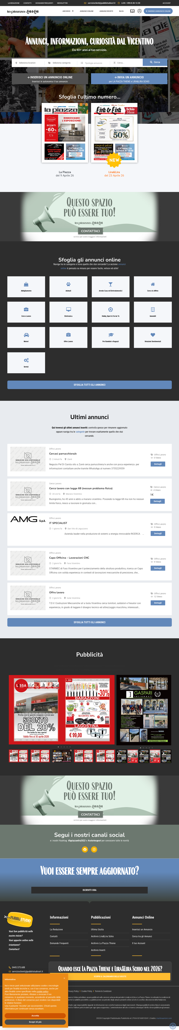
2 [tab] (61, 750)
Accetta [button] (35, 1015)
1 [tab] (58, 750)
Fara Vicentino (73, 567)
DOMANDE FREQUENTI (44, 3)
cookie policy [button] (42, 991)
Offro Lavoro (55, 452)
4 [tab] (67, 750)
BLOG (121, 11)
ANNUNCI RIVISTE (106, 11)
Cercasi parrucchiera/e (63, 457)
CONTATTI (27, 3)
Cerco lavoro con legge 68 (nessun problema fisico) (80, 492)
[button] (64, 978)
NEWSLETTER (62, 3)
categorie (80, 439)
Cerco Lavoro (55, 487)
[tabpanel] (61, 713)
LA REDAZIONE (13, 3)
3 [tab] (64, 750)
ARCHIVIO (68, 11)
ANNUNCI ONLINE (86, 11)
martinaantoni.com (164, 1022)
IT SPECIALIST (58, 526)
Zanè (69, 463)
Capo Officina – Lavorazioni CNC (69, 561)
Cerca (155, 63)
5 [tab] (70, 750)
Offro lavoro (56, 596)
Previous (12, 713)
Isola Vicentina (73, 601)
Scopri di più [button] (35, 1022)
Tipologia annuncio (93, 63)
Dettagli (158, 467)
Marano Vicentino (74, 497)
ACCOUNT (167, 3)
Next (110, 713)
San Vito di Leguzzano (78, 532)
